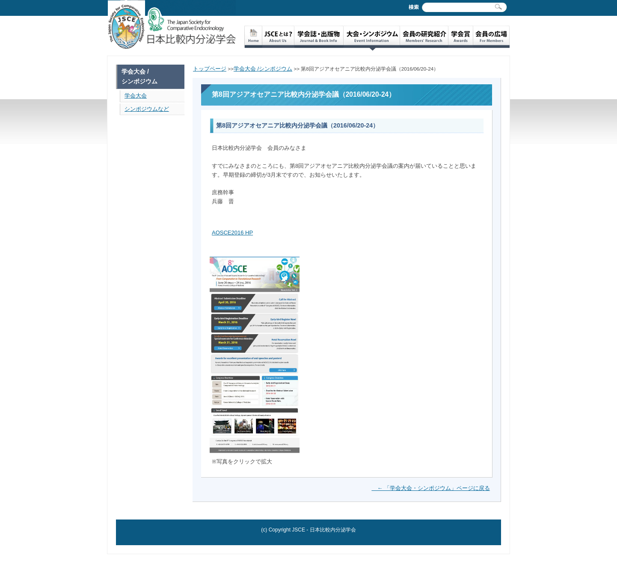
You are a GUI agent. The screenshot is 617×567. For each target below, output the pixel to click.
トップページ (209, 68)
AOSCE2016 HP (232, 232)
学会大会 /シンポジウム (263, 68)
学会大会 (136, 95)
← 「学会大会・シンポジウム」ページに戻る (430, 488)
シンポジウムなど (147, 109)
